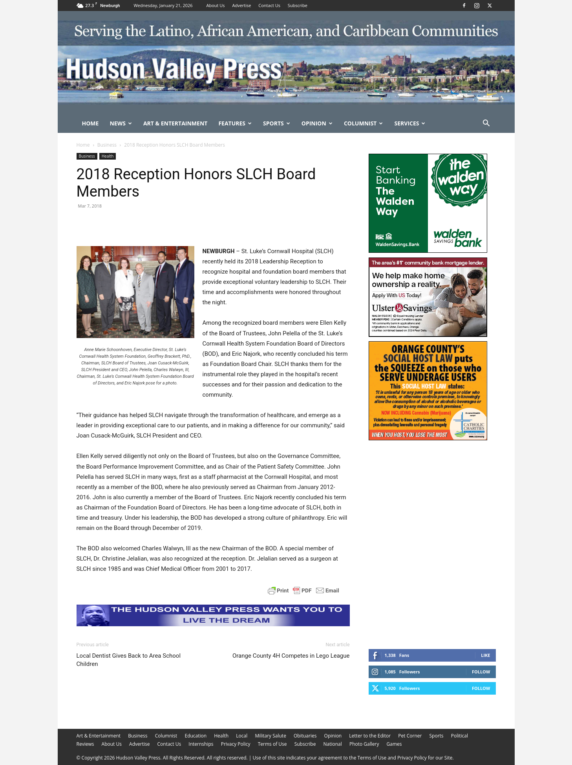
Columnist (363, 123)
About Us (216, 5)
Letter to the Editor (370, 735)
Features (235, 123)
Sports (276, 123)
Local (241, 735)
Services (409, 123)
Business (107, 145)
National (332, 744)
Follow (481, 672)
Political (459, 735)
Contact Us (269, 5)
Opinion (317, 123)
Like (485, 655)
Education (196, 735)
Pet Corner (410, 735)
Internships (200, 744)
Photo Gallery (364, 744)
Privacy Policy (235, 744)
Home (90, 123)
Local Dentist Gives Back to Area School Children (129, 660)
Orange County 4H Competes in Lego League (291, 655)
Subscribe (297, 5)
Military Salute (270, 735)
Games (394, 744)
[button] (486, 124)
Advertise (241, 5)
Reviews (85, 744)
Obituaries (305, 735)
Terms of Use (272, 744)
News (121, 123)
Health (108, 156)
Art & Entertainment (175, 123)
